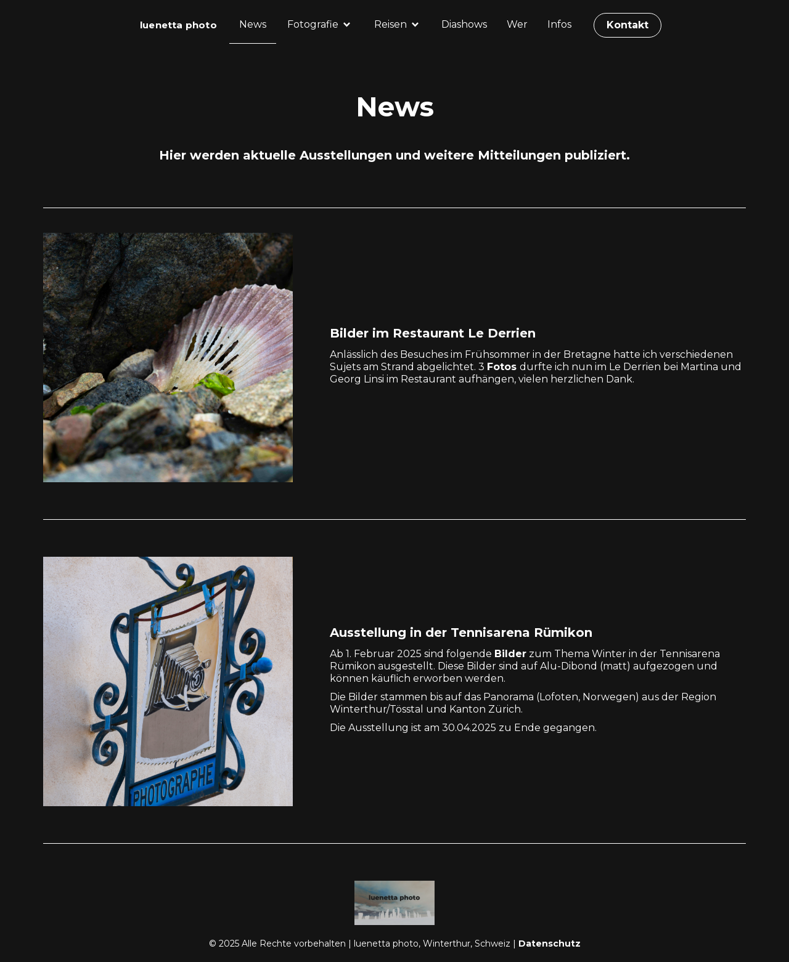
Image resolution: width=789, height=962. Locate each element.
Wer (517, 24)
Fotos (503, 367)
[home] (178, 25)
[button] (319, 24)
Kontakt (627, 25)
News (252, 24)
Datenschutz (549, 943)
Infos (559, 24)
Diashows (464, 24)
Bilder (510, 654)
